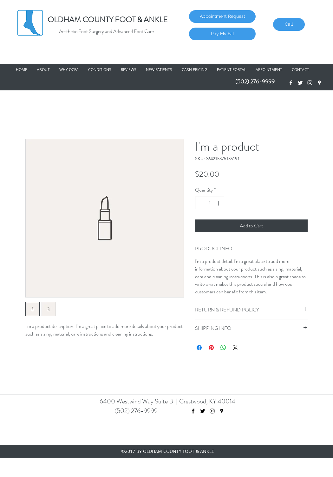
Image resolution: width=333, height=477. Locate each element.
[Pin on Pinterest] (211, 347)
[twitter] (300, 83)
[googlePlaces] (319, 83)
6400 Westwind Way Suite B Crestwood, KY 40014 (167, 401)
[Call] (289, 24)
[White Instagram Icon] (310, 83)
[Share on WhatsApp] (223, 347)
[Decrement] (200, 203)
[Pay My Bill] (222, 34)
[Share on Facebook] (199, 347)
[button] (43, 70)
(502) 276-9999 (255, 81)
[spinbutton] (209, 203)
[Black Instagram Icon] (212, 411)
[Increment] (218, 203)
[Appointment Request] (222, 16)
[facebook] (291, 83)
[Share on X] (235, 347)
